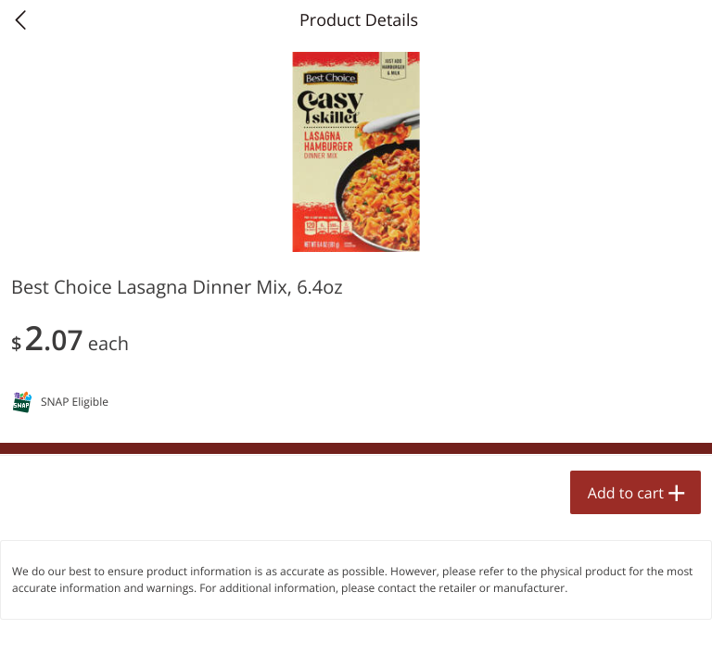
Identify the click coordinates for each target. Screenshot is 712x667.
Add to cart (626, 493)
